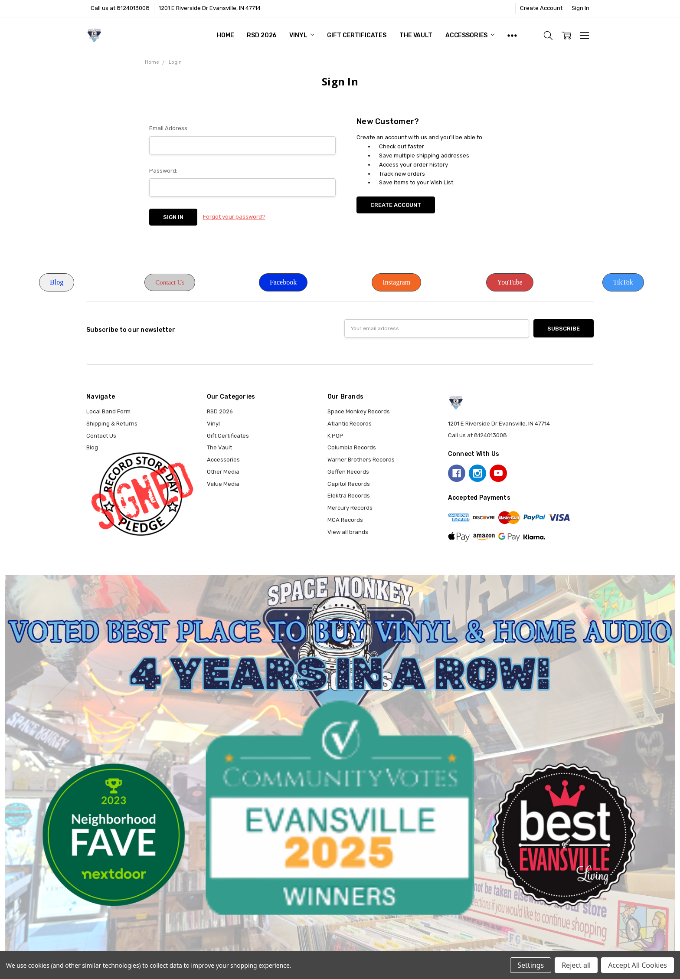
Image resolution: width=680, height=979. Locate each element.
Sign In (580, 8)
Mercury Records (350, 507)
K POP (335, 435)
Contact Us (169, 282)
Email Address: (169, 128)
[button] (56, 282)
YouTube (509, 282)
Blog (56, 282)
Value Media (223, 484)
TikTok (623, 282)
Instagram (396, 282)
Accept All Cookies (637, 965)
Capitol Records (348, 484)
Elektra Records (348, 495)
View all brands (347, 532)
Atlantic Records (349, 423)
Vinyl (301, 35)
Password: (163, 170)
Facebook (283, 282)
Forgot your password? (234, 216)
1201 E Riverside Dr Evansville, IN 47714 (210, 8)
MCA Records (345, 520)
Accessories (469, 35)
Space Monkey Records (358, 411)
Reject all (576, 965)
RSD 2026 (261, 35)
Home (225, 35)
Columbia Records (351, 447)
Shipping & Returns (111, 423)
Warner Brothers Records (361, 459)
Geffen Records (348, 471)
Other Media (223, 471)
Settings (530, 965)
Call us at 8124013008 (120, 8)
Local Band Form (108, 411)
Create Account (541, 8)
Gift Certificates (356, 35)
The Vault (415, 35)
